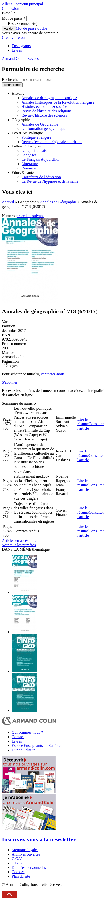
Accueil (8, 202)
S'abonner (9, 382)
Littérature (30, 164)
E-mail (9, 13)
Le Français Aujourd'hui (40, 159)
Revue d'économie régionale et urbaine (52, 142)
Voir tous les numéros (19, 545)
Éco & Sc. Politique (27, 133)
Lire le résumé (83, 421)
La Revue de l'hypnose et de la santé (50, 181)
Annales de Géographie (40, 124)
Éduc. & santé (23, 172)
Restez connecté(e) (22, 23)
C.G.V (17, 859)
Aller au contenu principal (22, 4)
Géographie (21, 120)
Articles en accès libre (19, 540)
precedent (24, 216)
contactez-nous (52, 374)
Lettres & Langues (26, 146)
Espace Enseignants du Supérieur (38, 746)
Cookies (18, 872)
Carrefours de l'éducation (41, 177)
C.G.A (17, 863)
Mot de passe (13, 18)
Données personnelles (29, 867)
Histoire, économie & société (44, 107)
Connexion (10, 8)
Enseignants (21, 46)
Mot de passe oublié (31, 28)
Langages (29, 155)
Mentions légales (25, 850)
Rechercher (11, 79)
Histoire (18, 93)
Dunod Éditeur (23, 750)
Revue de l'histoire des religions (47, 111)
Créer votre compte (17, 37)
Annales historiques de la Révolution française (58, 102)
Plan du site (21, 876)
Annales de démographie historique (49, 98)
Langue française (35, 150)
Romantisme (31, 168)
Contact (18, 737)
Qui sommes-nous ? (27, 732)
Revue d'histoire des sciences (44, 115)
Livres (17, 50)
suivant (38, 216)
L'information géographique (43, 128)
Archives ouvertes (26, 854)
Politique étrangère (36, 137)
